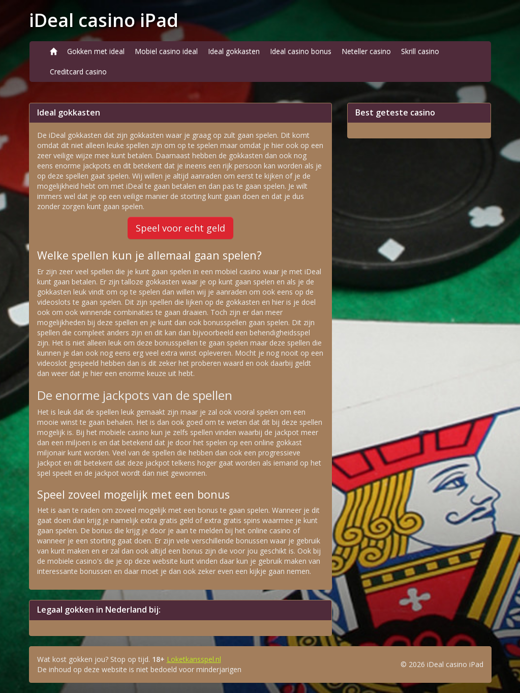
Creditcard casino (78, 71)
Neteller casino (366, 51)
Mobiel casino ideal (166, 51)
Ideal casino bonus (300, 51)
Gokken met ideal (96, 51)
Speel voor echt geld (180, 228)
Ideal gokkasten (234, 51)
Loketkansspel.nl (194, 659)
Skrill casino (420, 51)
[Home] (53, 51)
